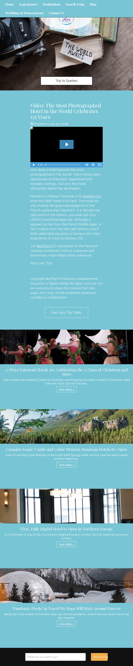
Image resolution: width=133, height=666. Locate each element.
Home (9, 4)
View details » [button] (66, 389)
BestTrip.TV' (45, 246)
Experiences (28, 4)
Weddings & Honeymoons (24, 13)
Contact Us (56, 13)
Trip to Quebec (66, 80)
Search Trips (75, 4)
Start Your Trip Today (66, 312)
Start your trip (100, 657)
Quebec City (92, 196)
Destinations (52, 4)
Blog (93, 4)
